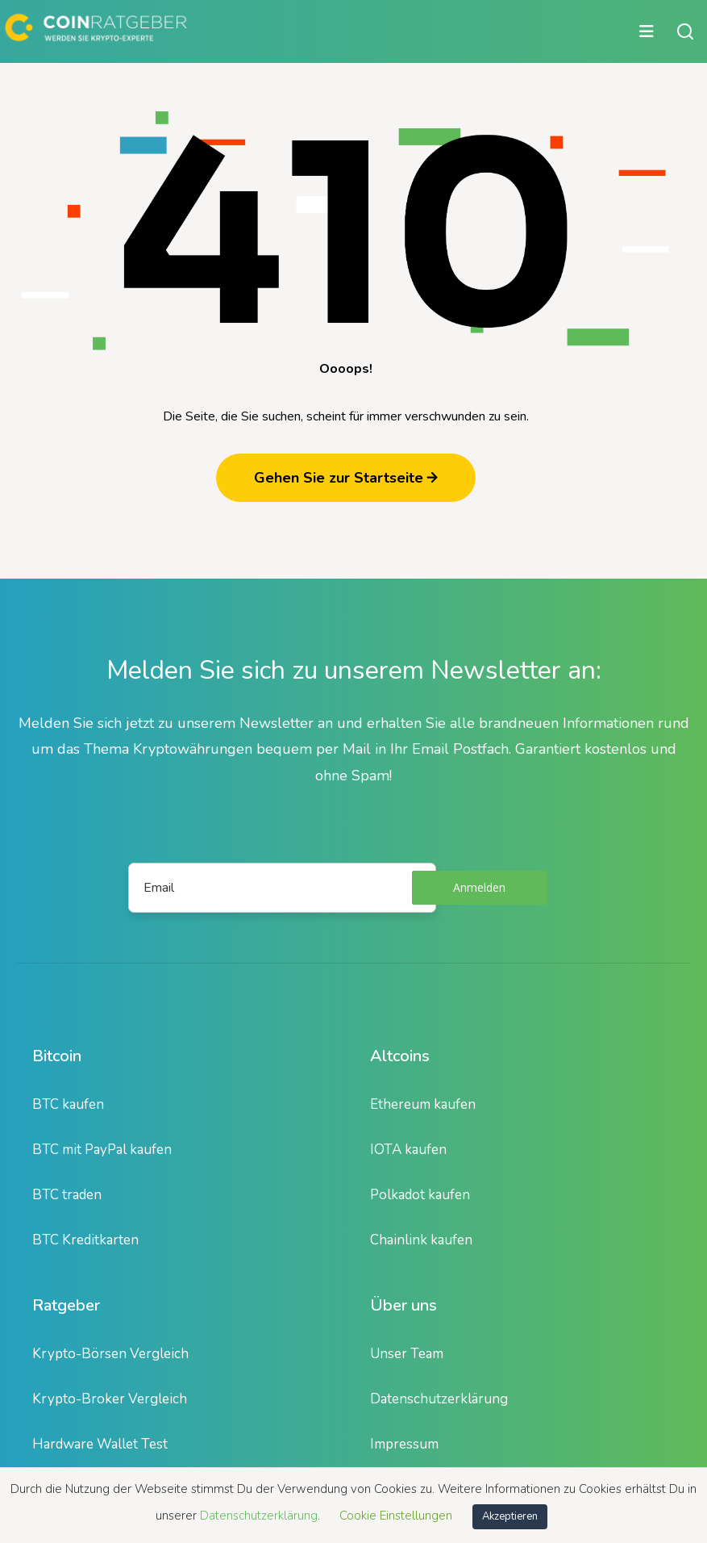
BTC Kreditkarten (85, 1240)
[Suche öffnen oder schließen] (685, 31)
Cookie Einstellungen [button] (395, 1515)
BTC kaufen (68, 1104)
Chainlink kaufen (421, 1240)
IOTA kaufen (408, 1149)
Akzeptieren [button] (510, 1516)
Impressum (404, 1444)
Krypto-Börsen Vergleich (110, 1353)
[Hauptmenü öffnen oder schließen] (331, 31)
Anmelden (479, 887)
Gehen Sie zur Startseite (346, 477)
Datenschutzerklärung (439, 1399)
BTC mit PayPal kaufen (102, 1149)
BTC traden (67, 1194)
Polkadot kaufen (420, 1194)
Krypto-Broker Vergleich (109, 1399)
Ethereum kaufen (423, 1104)
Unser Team (406, 1353)
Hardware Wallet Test (100, 1444)
